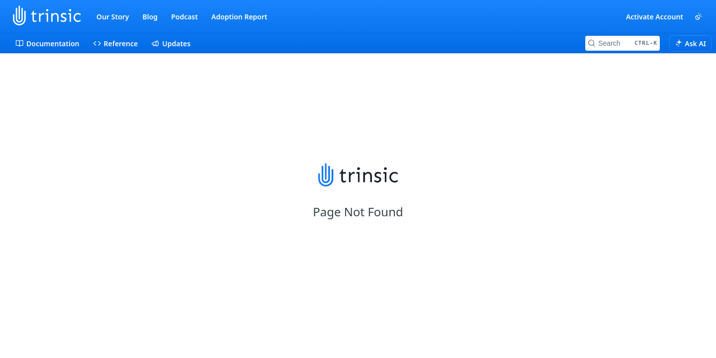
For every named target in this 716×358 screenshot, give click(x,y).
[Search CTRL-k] (622, 43)
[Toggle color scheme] (698, 16)
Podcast (184, 16)
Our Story (112, 16)
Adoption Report (239, 16)
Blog (150, 16)
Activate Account (654, 16)
